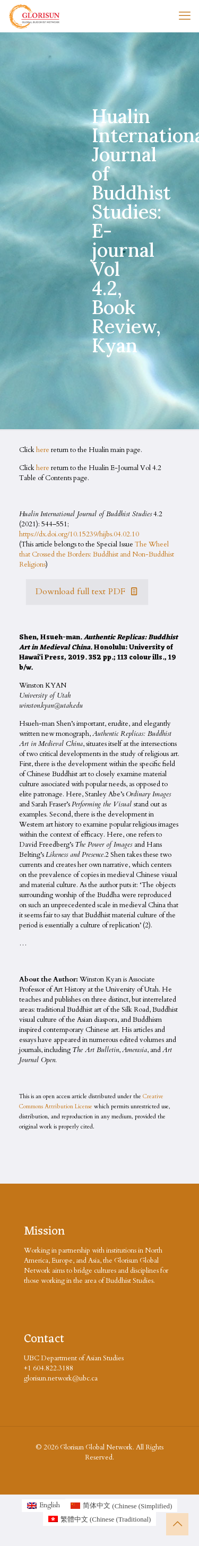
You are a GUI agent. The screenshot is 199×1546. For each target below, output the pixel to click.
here (42, 450)
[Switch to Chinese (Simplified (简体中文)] (121, 1506)
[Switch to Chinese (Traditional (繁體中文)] (100, 1519)
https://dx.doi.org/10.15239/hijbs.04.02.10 (79, 534)
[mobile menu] (185, 16)
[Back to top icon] (177, 1524)
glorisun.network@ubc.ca (61, 1378)
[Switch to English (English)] (43, 1506)
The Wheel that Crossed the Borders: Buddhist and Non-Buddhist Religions (96, 554)
